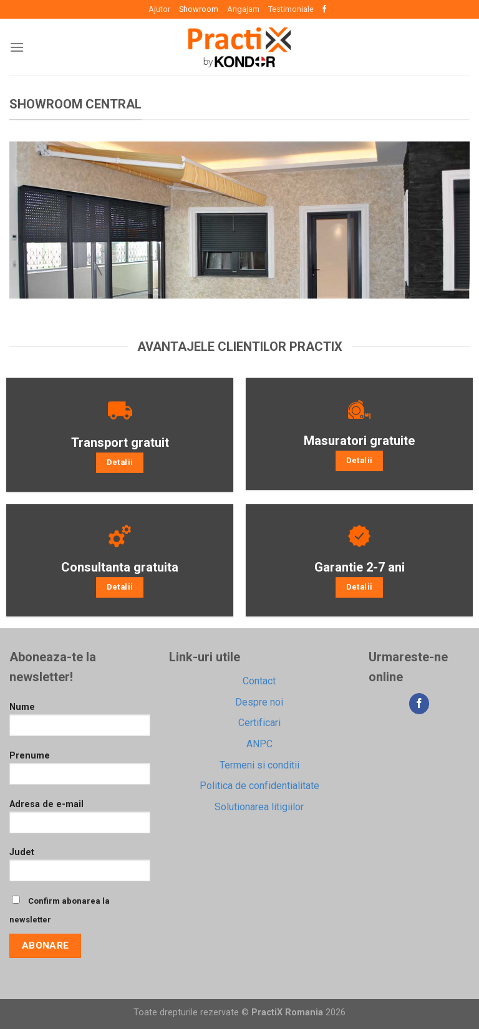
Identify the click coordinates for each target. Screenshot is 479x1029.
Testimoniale (291, 9)
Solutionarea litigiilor (259, 807)
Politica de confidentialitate (259, 786)
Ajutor (159, 9)
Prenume (79, 771)
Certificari (259, 723)
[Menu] (16, 47)
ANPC (259, 744)
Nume (79, 723)
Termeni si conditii (259, 765)
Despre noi (259, 702)
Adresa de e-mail (79, 820)
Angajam (243, 9)
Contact (259, 681)
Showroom (198, 9)
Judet (79, 868)
